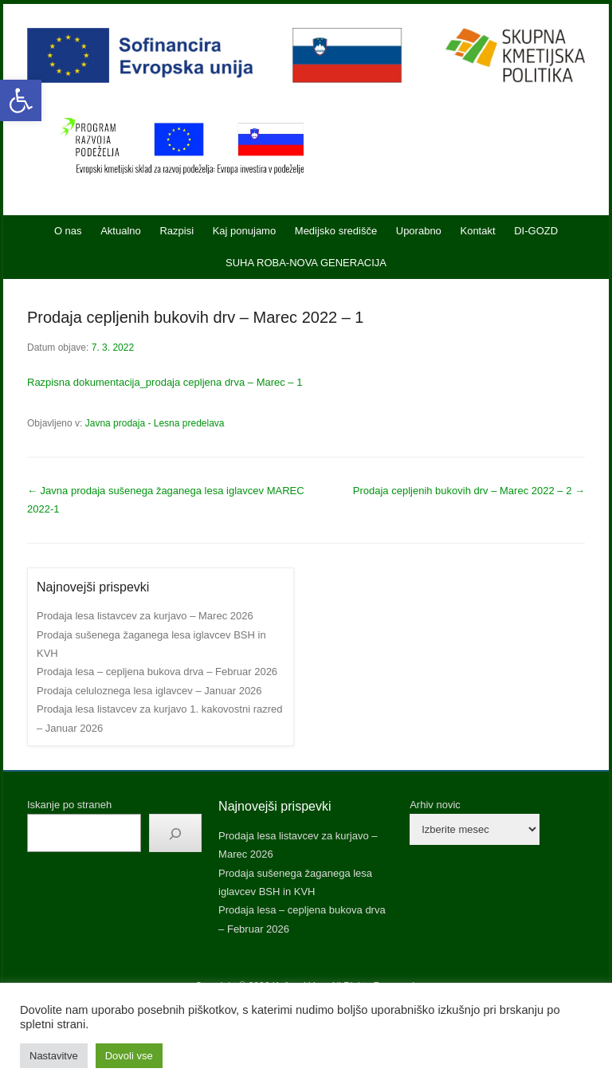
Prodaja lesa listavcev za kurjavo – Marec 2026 (145, 616)
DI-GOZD (536, 231)
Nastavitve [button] (53, 1056)
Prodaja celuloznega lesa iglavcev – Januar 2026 (149, 691)
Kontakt (477, 231)
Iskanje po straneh (69, 805)
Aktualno (120, 231)
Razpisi (176, 231)
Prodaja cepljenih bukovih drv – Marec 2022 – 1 (195, 317)
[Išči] (175, 833)
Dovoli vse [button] (129, 1056)
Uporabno (418, 231)
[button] (20, 100)
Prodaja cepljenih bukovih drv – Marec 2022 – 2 (469, 491)
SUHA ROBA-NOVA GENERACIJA (306, 263)
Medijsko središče (336, 231)
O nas (68, 231)
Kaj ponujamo (245, 231)
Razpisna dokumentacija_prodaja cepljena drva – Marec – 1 (164, 382)
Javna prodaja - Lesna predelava (155, 423)
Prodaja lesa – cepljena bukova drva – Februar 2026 (157, 672)
